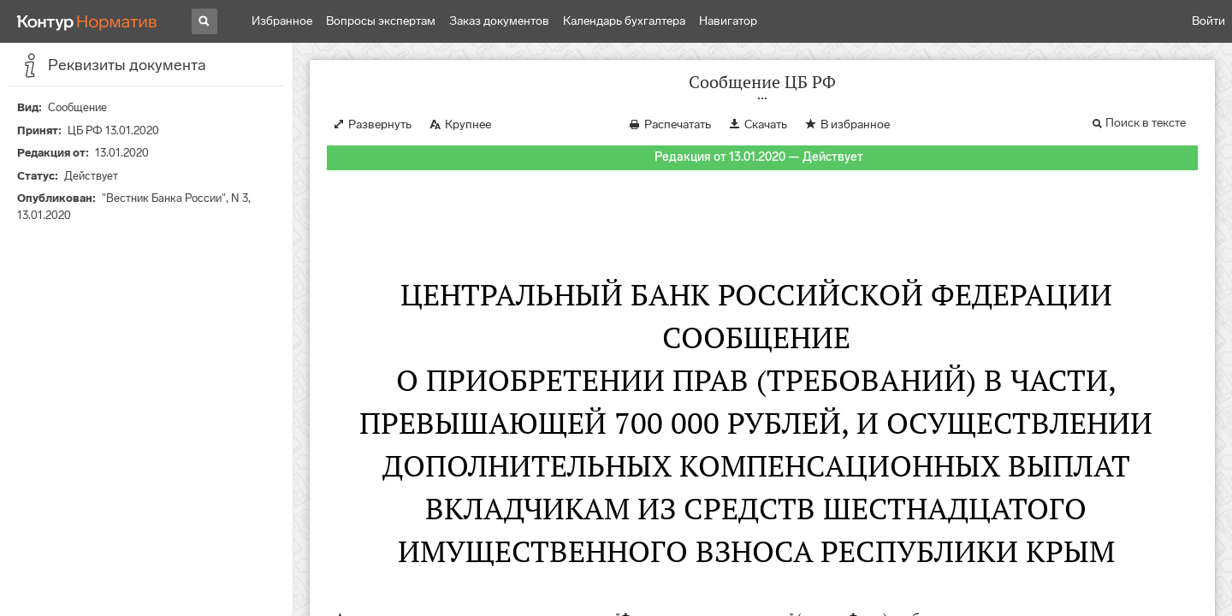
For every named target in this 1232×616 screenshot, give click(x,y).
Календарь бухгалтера (624, 21)
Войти (1208, 21)
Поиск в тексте (1145, 123)
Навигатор (728, 21)
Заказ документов (499, 21)
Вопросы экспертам (380, 21)
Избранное (282, 21)
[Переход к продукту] (87, 21)
